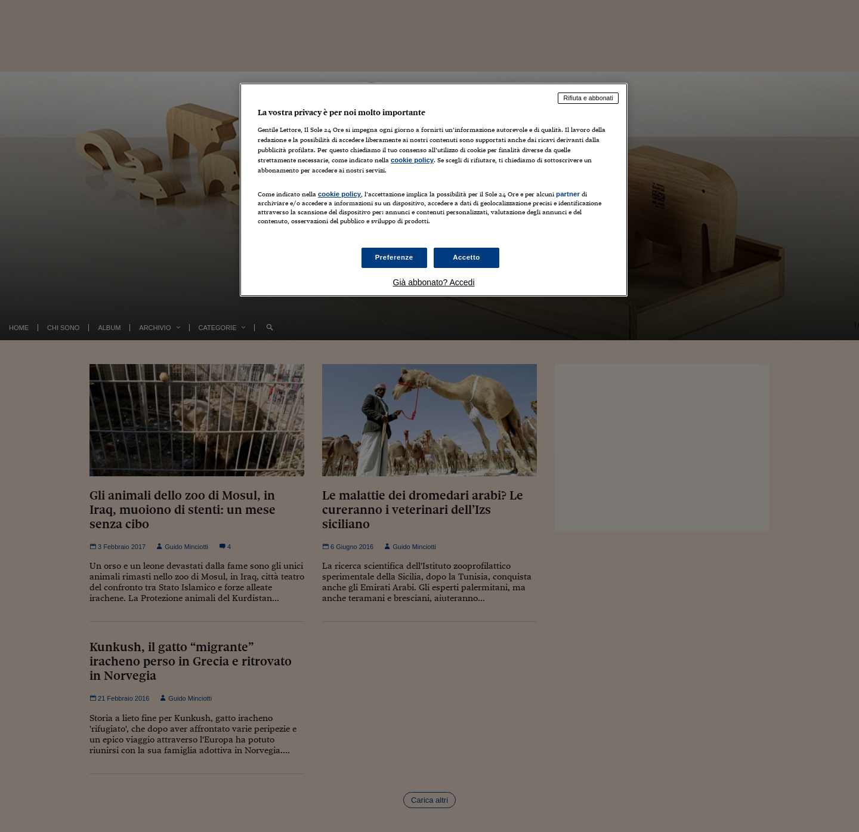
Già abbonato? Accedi (434, 282)
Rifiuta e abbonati (588, 97)
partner (568, 194)
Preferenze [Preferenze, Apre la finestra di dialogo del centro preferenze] (394, 257)
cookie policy (412, 160)
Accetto (466, 257)
